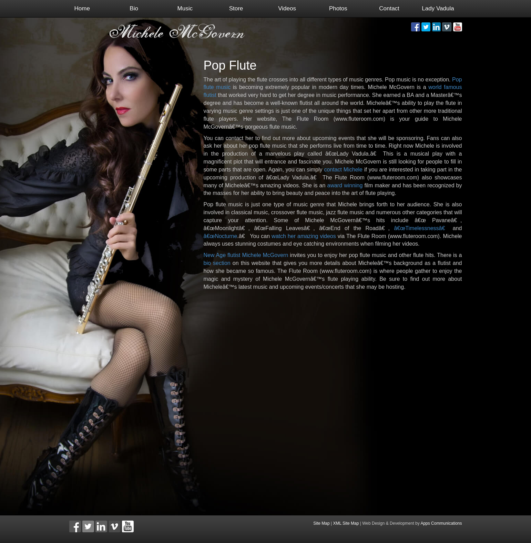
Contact (389, 8)
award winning (344, 185)
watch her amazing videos (304, 236)
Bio (134, 8)
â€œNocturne (220, 236)
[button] (415, 26)
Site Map (321, 523)
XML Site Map (346, 523)
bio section (217, 263)
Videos (287, 8)
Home (82, 8)
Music (185, 8)
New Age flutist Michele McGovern (246, 255)
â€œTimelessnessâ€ (421, 228)
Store (236, 8)
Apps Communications (441, 523)
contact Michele (343, 169)
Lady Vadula (438, 8)
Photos (338, 8)
